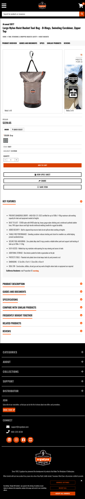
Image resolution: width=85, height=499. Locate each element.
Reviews (67, 43)
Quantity (6, 156)
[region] (42, 488)
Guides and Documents (28, 43)
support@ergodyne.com (17, 426)
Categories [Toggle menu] (43, 352)
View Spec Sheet (42, 174)
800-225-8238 (14, 431)
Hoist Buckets (44, 36)
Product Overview (9, 43)
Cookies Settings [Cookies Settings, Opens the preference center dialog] (62, 482)
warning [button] (36, 270)
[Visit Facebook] (23, 440)
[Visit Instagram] (16, 440)
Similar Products (54, 43)
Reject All (63, 488)
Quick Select (17, 129)
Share (42, 180)
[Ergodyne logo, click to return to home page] (43, 457)
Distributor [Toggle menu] (43, 391)
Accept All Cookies (63, 493)
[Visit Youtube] (30, 440)
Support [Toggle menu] (43, 381)
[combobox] (43, 14)
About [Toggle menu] (43, 362)
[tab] (7, 130)
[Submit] (81, 14)
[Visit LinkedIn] (9, 440)
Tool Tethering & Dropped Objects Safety (22, 36)
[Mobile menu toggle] (4, 6)
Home (4, 36)
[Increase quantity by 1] (16, 160)
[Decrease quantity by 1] (5, 160)
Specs (42, 43)
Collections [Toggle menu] (43, 372)
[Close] (81, 480)
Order (6, 129)
